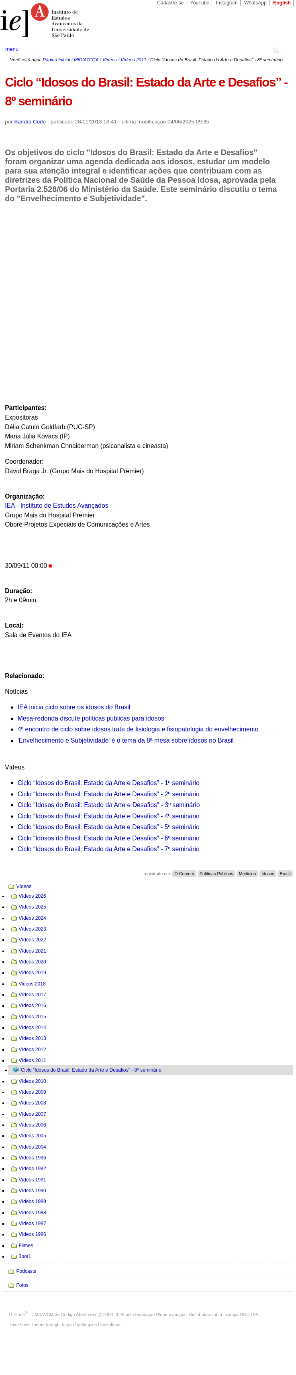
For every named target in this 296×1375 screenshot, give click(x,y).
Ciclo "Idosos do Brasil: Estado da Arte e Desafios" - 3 (93, 805)
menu (11, 49)
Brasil (285, 873)
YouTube (200, 3)
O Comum (184, 873)
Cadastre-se (170, 3)
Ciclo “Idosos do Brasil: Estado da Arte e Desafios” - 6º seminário (109, 838)
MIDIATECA (86, 59)
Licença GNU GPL (241, 1314)
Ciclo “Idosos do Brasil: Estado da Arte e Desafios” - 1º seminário (109, 782)
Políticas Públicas (216, 873)
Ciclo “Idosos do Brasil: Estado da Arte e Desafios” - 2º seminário (109, 794)
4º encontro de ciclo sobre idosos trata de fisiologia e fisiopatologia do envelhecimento (138, 729)
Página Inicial (56, 59)
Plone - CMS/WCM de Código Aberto (51, 1314)
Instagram (227, 3)
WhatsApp (255, 3)
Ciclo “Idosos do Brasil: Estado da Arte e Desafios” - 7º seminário (109, 849)
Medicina (247, 873)
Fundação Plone (151, 1314)
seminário (185, 805)
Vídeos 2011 (133, 59)
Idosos (267, 873)
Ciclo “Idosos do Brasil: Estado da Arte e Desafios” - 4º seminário (109, 816)
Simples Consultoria (100, 1324)
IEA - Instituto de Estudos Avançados (56, 505)
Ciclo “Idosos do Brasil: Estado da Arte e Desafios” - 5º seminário (109, 827)
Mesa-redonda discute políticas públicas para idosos (91, 718)
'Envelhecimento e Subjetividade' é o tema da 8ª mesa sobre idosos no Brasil (126, 740)
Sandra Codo (30, 122)
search (275, 49)
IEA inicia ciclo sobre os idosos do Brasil (74, 707)
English (282, 3)
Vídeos (109, 59)
